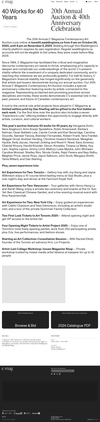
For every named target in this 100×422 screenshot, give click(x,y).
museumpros (6, 343)
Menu (96, 1)
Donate (72, 1)
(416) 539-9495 (55, 418)
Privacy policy (5, 419)
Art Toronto (15, 343)
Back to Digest (10, 26)
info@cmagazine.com (56, 416)
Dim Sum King (9, 345)
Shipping (12, 419)
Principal (95, 419)
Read (52, 1)
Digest (66, 1)
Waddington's (43, 343)
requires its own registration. (41, 49)
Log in (89, 1)
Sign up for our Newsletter (58, 368)
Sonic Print (34, 343)
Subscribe (59, 1)
